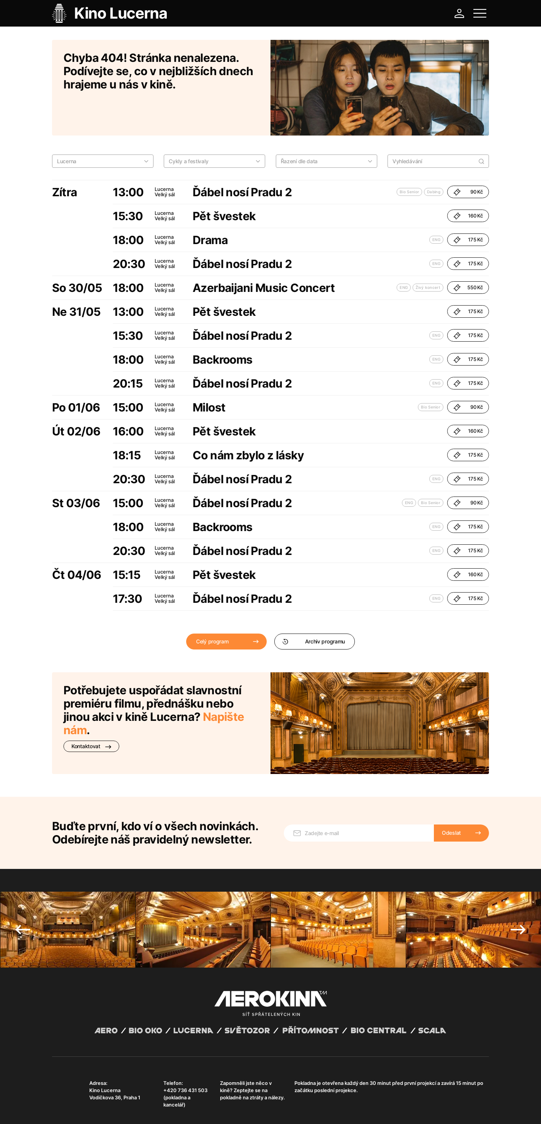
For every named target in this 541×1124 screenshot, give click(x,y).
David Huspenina (125, 1102)
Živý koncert (428, 254)
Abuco (80, 1102)
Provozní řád (210, 1108)
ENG (436, 206)
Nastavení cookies (245, 1108)
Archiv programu (313, 608)
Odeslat (451, 789)
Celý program (212, 608)
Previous (22, 886)
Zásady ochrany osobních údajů (158, 1108)
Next (518, 886)
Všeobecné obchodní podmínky (86, 1108)
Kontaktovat (91, 713)
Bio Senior (409, 158)
